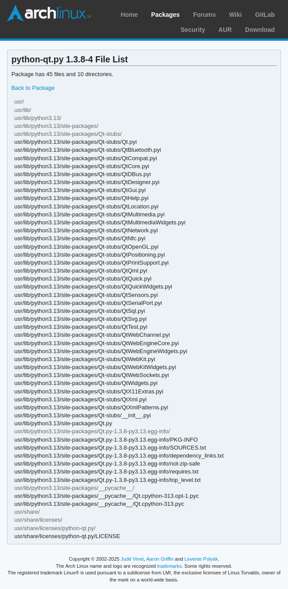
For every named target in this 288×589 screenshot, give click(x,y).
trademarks (169, 566)
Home (129, 14)
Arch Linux (49, 13)
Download (260, 29)
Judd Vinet (132, 559)
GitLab (265, 14)
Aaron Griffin (160, 559)
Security (193, 29)
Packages (165, 14)
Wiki (235, 14)
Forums (204, 14)
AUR (225, 29)
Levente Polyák (201, 559)
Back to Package (33, 88)
